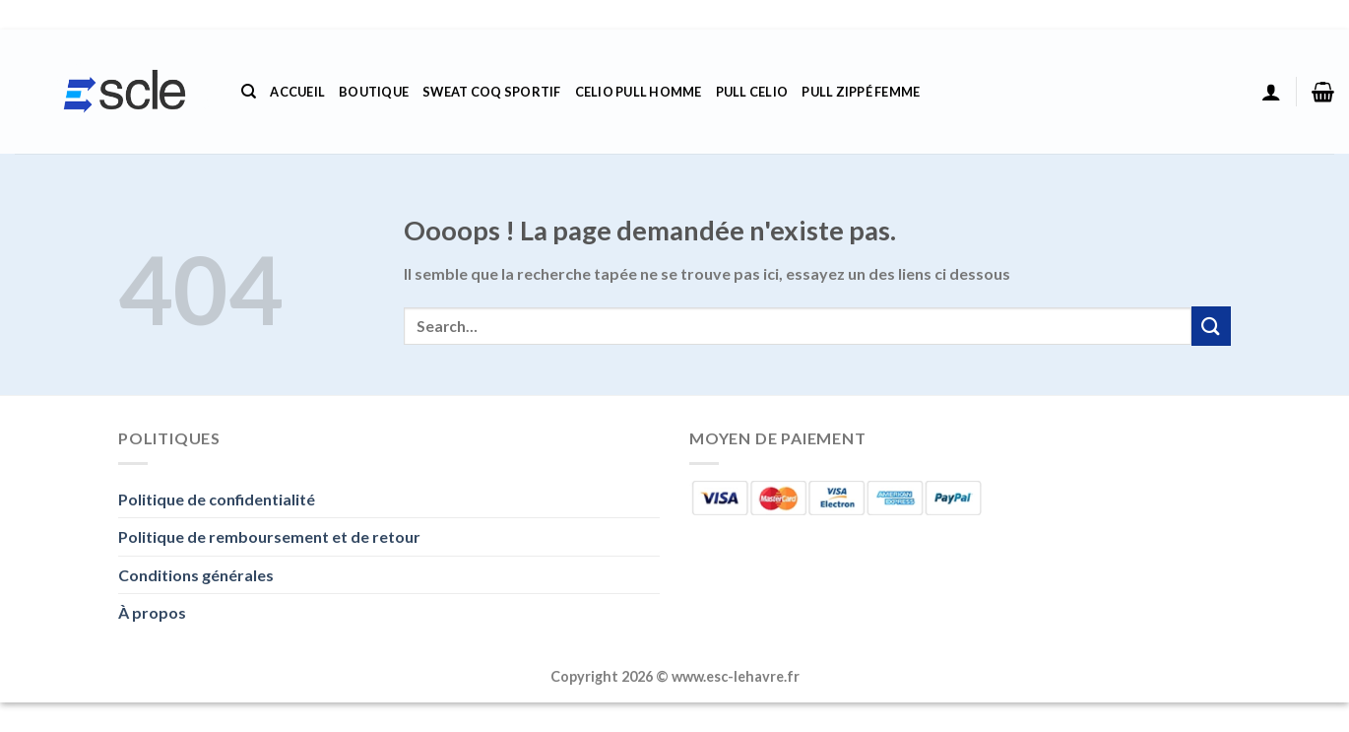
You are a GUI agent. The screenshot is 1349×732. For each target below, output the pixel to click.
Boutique (374, 92)
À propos (152, 612)
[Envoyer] (1211, 325)
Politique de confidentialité (216, 499)
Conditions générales (196, 575)
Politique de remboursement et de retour (269, 536)
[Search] (248, 91)
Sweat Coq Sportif (491, 92)
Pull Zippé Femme (861, 92)
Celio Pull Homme (638, 92)
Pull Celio (752, 92)
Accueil (297, 92)
